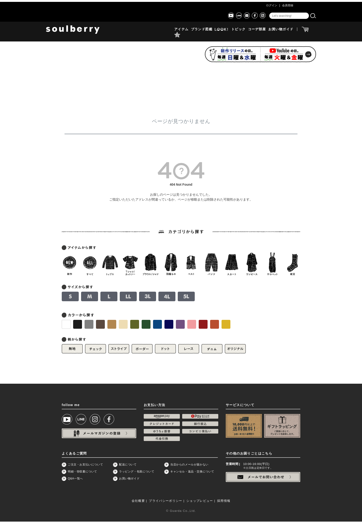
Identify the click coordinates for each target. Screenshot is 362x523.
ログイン (271, 5)
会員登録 (287, 5)
